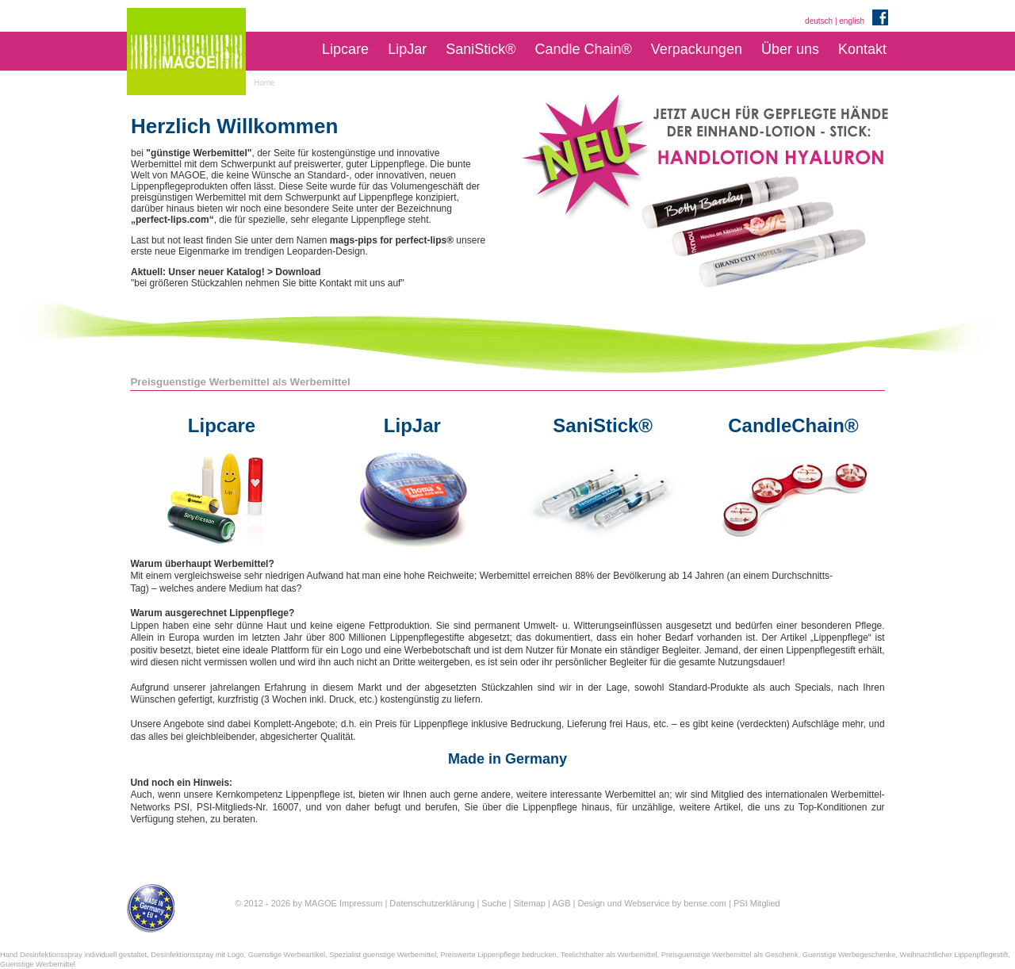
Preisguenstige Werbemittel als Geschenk (730, 955)
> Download (294, 272)
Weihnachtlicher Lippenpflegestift (954, 955)
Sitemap (530, 903)
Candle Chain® (582, 49)
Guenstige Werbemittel (37, 964)
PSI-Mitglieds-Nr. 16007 (248, 807)
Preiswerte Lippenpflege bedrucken (499, 955)
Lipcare (345, 49)
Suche (493, 903)
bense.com (705, 903)
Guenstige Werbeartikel (286, 955)
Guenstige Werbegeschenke (849, 955)
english (851, 21)
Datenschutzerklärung (431, 903)
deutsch (819, 21)
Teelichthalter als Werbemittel (609, 955)
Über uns (790, 49)
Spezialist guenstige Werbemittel (382, 955)
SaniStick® (480, 49)
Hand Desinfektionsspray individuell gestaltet (73, 955)
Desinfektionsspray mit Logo (197, 955)
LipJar (407, 49)
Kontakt (862, 49)
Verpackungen (696, 49)
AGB (561, 903)
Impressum (360, 903)
